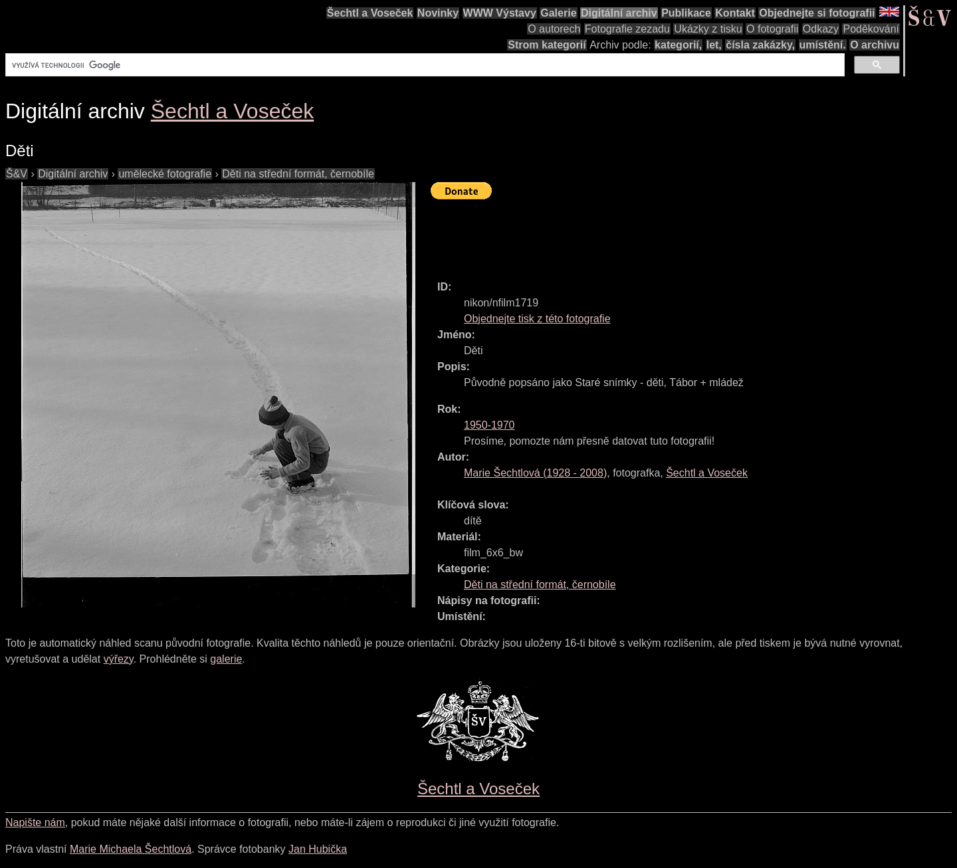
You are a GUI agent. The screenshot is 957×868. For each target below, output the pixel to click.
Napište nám (35, 822)
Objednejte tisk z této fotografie (537, 318)
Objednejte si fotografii (817, 13)
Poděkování (871, 29)
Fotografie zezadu (627, 29)
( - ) (535, 473)
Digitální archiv (619, 13)
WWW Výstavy (499, 13)
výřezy (119, 659)
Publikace (686, 13)
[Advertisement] (672, 234)
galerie (226, 659)
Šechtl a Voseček (370, 13)
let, (714, 45)
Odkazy (821, 29)
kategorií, (678, 45)
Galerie (558, 13)
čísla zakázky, (760, 45)
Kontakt (735, 13)
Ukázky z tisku (708, 29)
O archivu (874, 45)
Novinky (438, 13)
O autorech (554, 29)
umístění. (822, 45)
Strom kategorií (546, 45)
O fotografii (772, 29)
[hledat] (423, 65)
